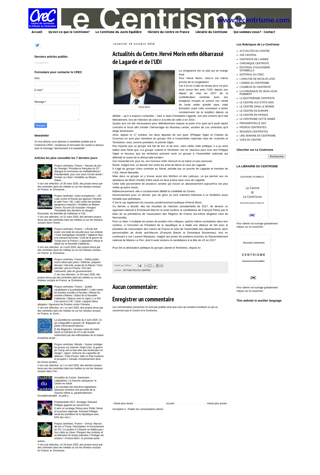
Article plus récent (123, 403)
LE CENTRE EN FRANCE (254, 115)
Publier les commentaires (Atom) (145, 409)
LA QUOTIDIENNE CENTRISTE (257, 98)
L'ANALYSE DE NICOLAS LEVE (257, 78)
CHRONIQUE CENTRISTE (254, 63)
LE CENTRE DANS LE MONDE (257, 106)
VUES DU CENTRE (250, 139)
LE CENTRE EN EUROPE (254, 110)
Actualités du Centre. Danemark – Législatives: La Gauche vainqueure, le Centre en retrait (75, 380)
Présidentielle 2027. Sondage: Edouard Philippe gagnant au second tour (75, 403)
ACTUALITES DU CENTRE (136, 270)
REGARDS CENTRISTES (254, 131)
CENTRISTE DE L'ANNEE (254, 59)
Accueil (36, 32)
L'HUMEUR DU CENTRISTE (255, 87)
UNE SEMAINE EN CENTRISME (258, 135)
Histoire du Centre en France (168, 32)
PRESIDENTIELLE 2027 (253, 123)
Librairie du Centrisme (211, 32)
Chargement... (42, 62)
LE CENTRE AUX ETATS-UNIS (257, 102)
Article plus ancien (217, 403)
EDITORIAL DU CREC (252, 74)
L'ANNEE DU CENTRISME (254, 83)
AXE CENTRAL (248, 55)
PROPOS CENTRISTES (253, 127)
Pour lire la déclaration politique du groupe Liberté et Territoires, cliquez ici (156, 247)
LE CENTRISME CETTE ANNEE (257, 119)
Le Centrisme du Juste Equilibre (119, 32)
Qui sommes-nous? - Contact (254, 32)
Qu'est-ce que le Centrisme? (68, 32)
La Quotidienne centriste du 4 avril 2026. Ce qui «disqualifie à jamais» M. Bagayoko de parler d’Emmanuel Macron (78, 323)
